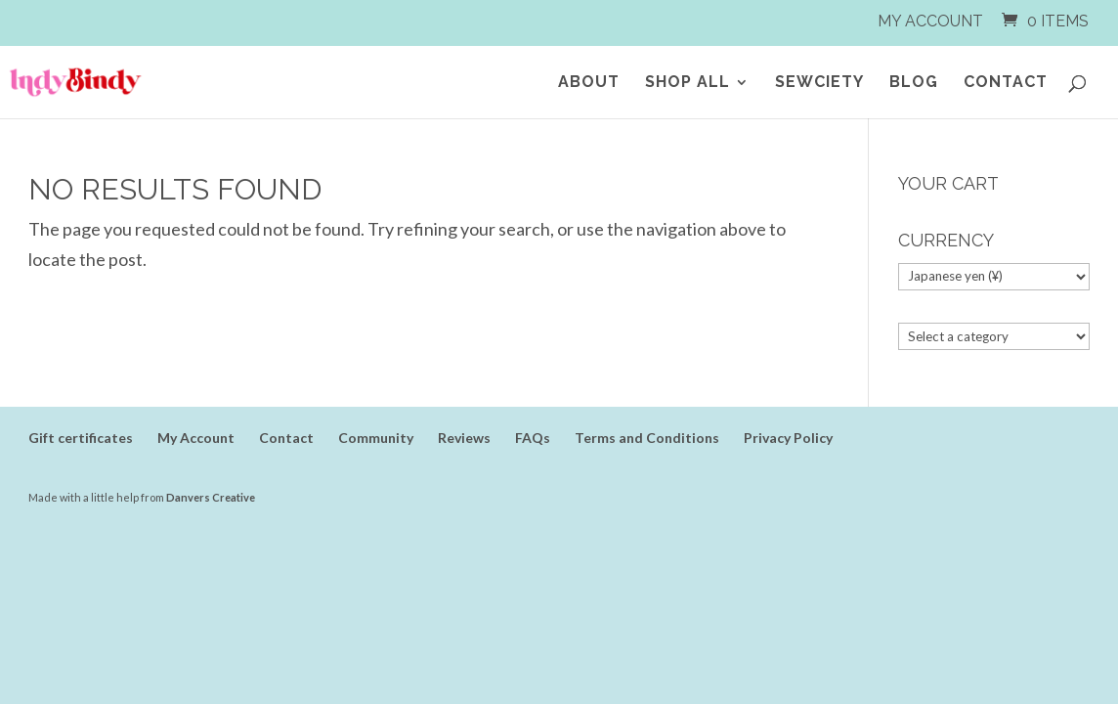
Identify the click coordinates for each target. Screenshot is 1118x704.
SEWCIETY (819, 83)
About (589, 83)
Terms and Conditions (647, 437)
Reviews (464, 437)
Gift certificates (80, 437)
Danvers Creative (210, 497)
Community (375, 437)
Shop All (687, 83)
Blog (913, 83)
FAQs (532, 437)
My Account (930, 22)
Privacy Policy (788, 437)
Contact (1006, 83)
